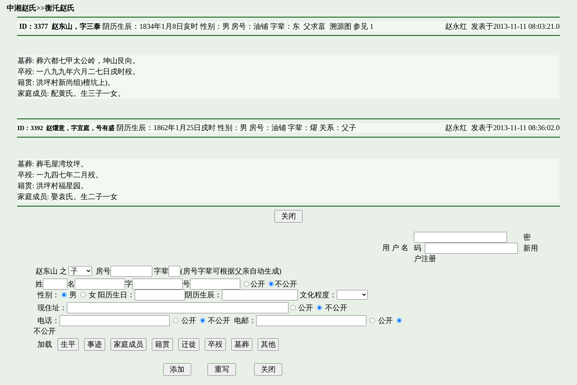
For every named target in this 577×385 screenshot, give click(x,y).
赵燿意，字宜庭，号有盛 (80, 128)
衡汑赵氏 (59, 8)
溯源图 (340, 26)
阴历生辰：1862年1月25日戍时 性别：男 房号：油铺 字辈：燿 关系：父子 (235, 128)
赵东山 (46, 271)
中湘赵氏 (21, 8)
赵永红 (456, 26)
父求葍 (314, 26)
